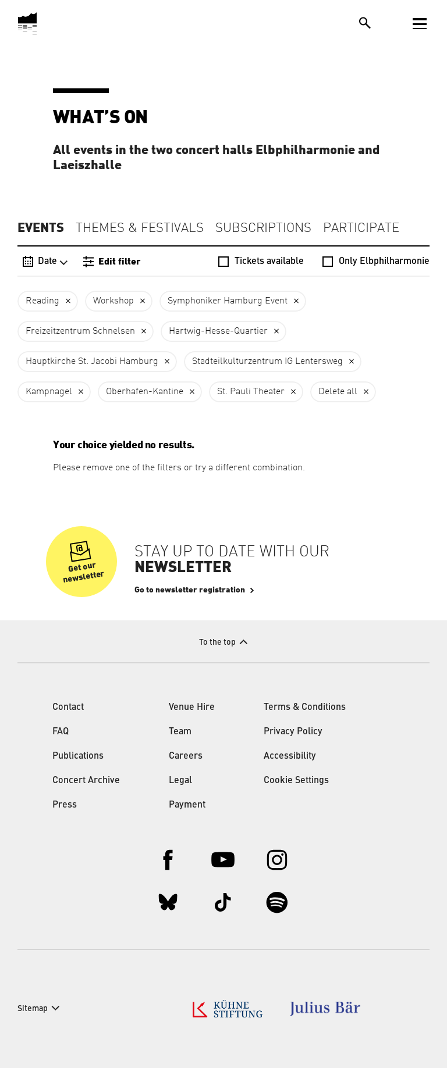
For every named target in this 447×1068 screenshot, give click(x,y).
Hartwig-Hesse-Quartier (218, 331)
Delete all (337, 392)
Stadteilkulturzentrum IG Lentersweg (267, 361)
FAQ (60, 732)
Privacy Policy (293, 732)
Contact (68, 707)
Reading (42, 301)
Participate (361, 228)
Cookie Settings (296, 780)
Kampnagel (49, 392)
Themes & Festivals (140, 228)
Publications (78, 756)
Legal (180, 780)
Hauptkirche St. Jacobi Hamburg (92, 361)
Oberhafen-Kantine (144, 392)
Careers (186, 756)
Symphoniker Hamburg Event (228, 301)
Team (180, 732)
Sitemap (32, 1009)
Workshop (113, 301)
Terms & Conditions (305, 707)
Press (64, 805)
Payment (187, 805)
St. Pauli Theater (251, 392)
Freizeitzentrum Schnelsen (80, 331)
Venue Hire (192, 707)
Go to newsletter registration (189, 590)
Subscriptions (263, 228)
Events (40, 228)
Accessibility (290, 756)
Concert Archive (86, 780)
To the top (217, 642)
